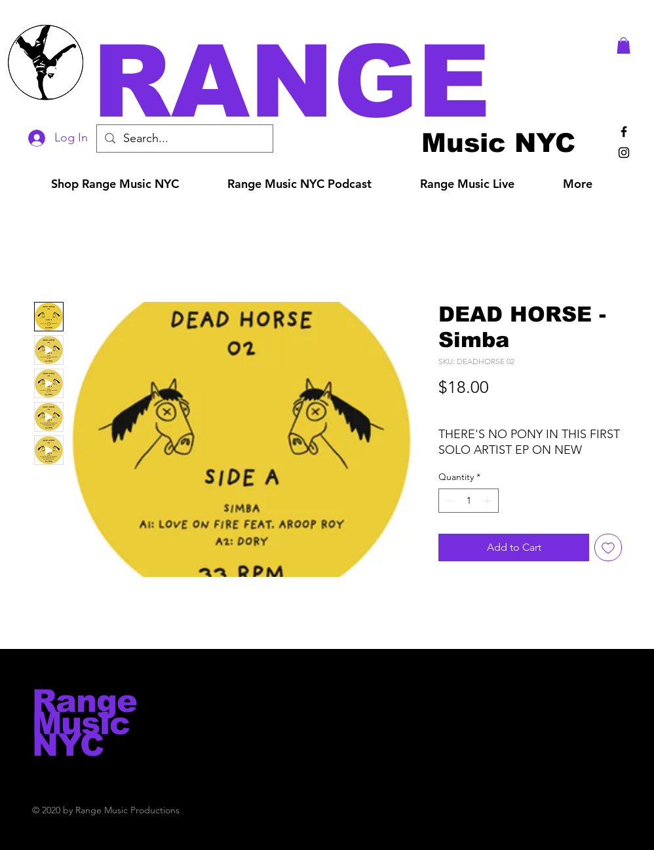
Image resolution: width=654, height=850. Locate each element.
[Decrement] (448, 500)
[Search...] (184, 138)
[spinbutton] (468, 500)
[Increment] (488, 500)
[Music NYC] (498, 142)
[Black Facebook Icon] (624, 131)
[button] (345, 81)
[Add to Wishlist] (608, 547)
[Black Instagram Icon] (624, 152)
